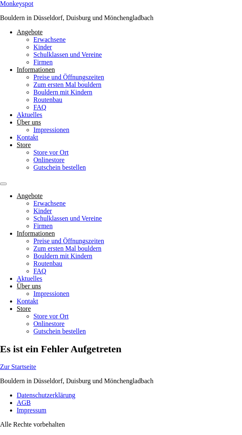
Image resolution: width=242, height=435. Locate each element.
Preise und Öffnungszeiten (68, 77)
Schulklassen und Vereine (67, 54)
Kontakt (27, 137)
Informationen (36, 69)
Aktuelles (29, 114)
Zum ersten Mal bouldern (67, 84)
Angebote (30, 32)
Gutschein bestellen (59, 167)
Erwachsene (49, 39)
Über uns (29, 122)
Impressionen (51, 129)
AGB (24, 402)
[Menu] (3, 184)
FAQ (39, 107)
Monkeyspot (16, 3)
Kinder (42, 47)
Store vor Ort (50, 152)
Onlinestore (49, 159)
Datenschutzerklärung (46, 395)
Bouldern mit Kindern (62, 92)
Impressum (31, 410)
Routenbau (47, 99)
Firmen (43, 62)
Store (24, 144)
